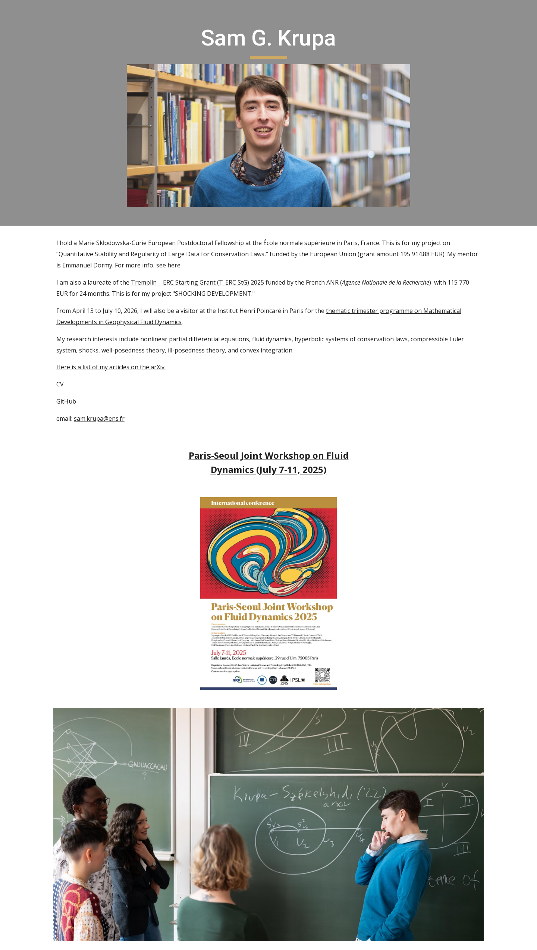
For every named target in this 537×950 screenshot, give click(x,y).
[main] (268, 41)
